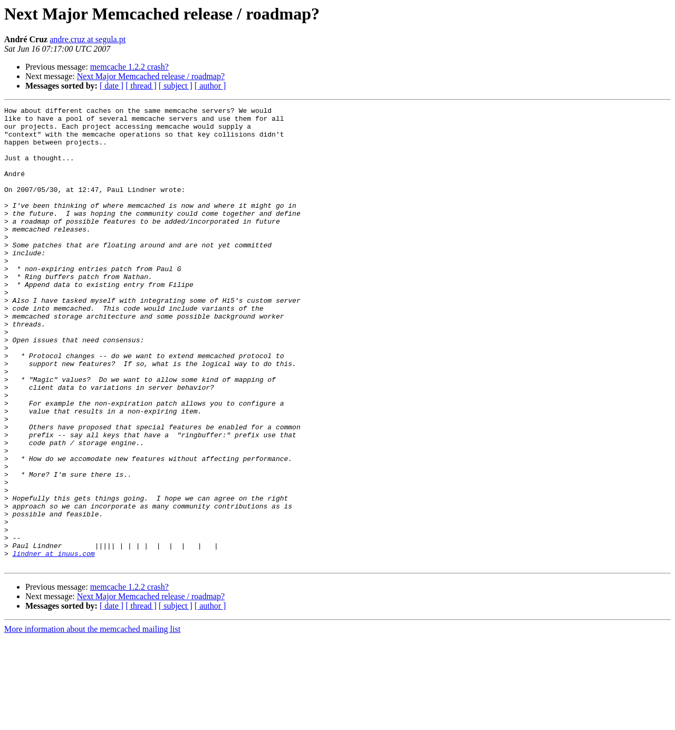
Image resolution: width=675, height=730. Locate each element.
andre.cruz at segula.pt (88, 39)
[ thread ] (141, 85)
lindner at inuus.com (54, 643)
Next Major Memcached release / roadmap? (151, 76)
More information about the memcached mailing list (92, 720)
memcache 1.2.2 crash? (129, 66)
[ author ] (210, 85)
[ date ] (111, 85)
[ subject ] (175, 85)
